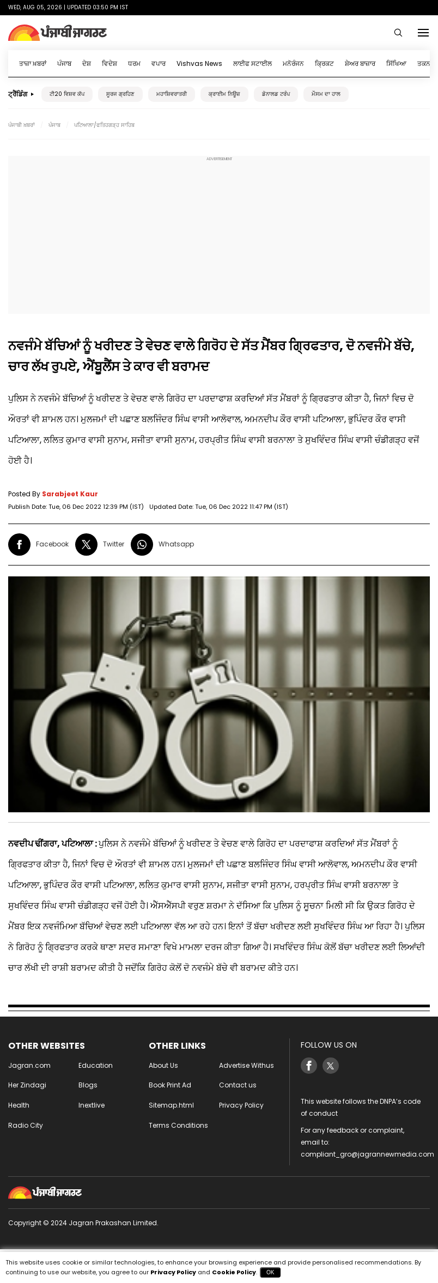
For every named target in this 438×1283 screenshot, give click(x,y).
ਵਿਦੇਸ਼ (109, 63)
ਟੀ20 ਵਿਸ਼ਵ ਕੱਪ (67, 94)
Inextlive (91, 1105)
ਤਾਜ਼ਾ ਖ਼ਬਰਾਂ (32, 63)
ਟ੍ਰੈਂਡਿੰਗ (17, 94)
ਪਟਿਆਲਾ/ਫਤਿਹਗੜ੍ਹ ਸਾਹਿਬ (104, 125)
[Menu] (423, 32)
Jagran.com (29, 1065)
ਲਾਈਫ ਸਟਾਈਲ (252, 63)
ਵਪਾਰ (158, 63)
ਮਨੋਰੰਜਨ (293, 63)
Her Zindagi (27, 1085)
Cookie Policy (234, 1272)
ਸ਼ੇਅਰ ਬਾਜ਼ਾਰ (360, 63)
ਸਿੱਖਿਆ (396, 63)
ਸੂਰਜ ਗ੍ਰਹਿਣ (120, 94)
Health (18, 1105)
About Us (163, 1065)
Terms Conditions (178, 1125)
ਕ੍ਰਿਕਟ (324, 63)
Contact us (238, 1085)
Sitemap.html (171, 1105)
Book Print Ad (170, 1085)
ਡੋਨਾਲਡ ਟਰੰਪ (276, 94)
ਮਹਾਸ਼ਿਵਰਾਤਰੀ (171, 94)
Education (95, 1065)
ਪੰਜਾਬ (64, 63)
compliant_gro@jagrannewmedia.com (367, 1154)
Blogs (88, 1085)
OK (270, 1272)
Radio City (25, 1125)
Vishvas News (199, 63)
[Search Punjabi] (398, 32)
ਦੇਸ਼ (86, 63)
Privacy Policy (241, 1105)
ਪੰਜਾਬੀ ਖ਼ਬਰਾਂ (21, 125)
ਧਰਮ (134, 63)
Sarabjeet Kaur (70, 493)
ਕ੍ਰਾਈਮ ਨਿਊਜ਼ (224, 94)
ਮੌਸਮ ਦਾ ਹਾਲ (326, 94)
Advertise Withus (246, 1065)
